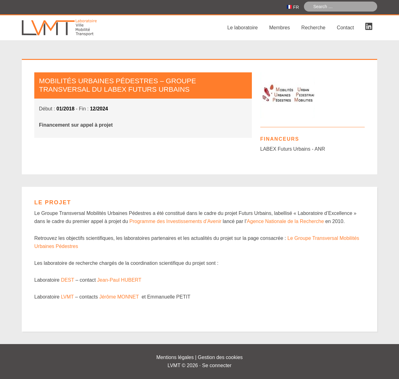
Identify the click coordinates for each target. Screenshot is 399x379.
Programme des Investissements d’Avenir (175, 221)
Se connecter (216, 365)
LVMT (67, 296)
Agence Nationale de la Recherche (285, 221)
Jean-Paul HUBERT (119, 280)
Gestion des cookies (220, 357)
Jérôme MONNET (119, 296)
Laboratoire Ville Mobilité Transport (68, 27)
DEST (67, 280)
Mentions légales (175, 357)
